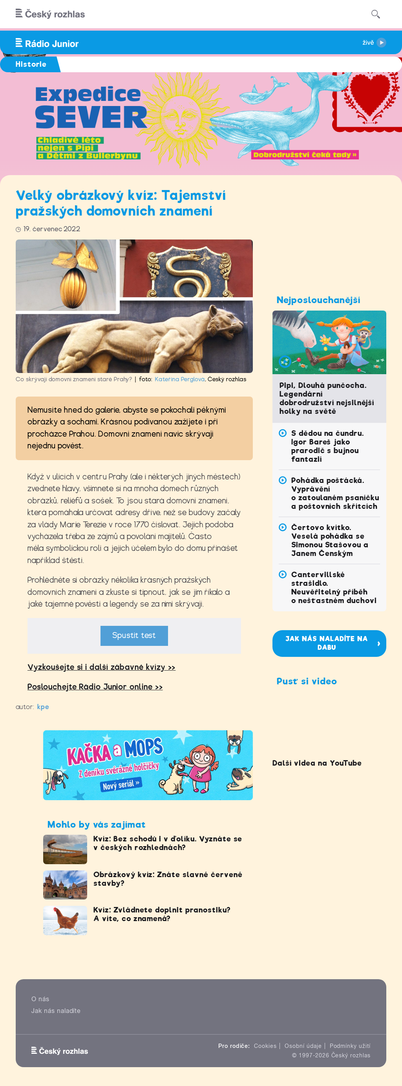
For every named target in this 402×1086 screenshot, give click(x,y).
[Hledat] (375, 14)
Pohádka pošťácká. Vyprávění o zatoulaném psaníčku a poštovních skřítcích (335, 493)
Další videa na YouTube (317, 763)
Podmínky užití (350, 1046)
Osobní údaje (303, 1046)
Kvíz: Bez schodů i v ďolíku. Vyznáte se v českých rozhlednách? (167, 843)
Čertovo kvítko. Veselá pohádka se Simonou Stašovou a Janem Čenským (330, 540)
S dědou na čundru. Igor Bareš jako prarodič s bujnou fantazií (327, 446)
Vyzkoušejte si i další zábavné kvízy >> (101, 667)
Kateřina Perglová (180, 379)
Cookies (265, 1046)
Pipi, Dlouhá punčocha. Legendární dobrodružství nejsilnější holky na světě (327, 398)
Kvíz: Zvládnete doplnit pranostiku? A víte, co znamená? (162, 914)
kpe (43, 707)
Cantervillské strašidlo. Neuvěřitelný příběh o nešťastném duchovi (334, 587)
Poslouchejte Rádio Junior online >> (95, 686)
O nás (40, 999)
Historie (31, 64)
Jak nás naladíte (56, 1011)
